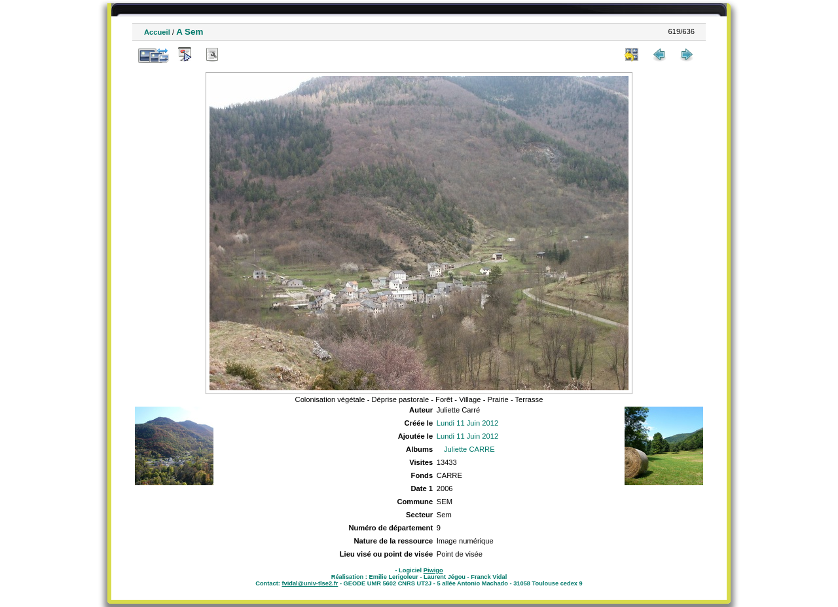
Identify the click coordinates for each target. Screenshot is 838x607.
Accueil (157, 32)
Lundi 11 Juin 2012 (468, 423)
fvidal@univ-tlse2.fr (310, 583)
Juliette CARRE (469, 449)
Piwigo (433, 570)
